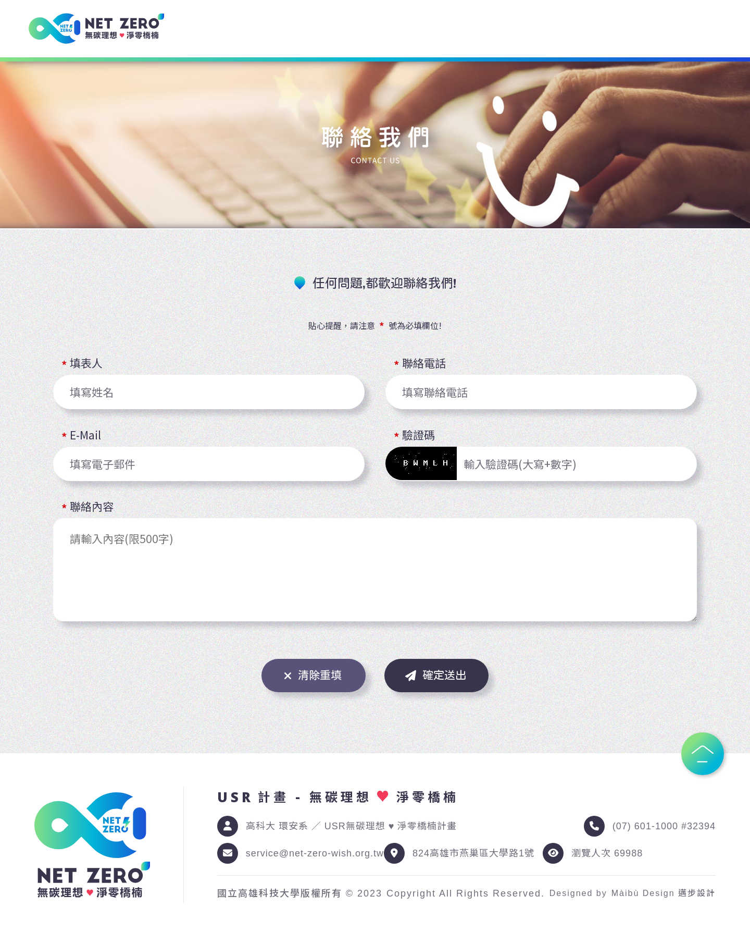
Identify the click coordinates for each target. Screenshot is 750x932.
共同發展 (612, 28)
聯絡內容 (92, 507)
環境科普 (521, 28)
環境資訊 (429, 28)
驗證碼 (418, 436)
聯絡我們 (704, 28)
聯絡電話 (424, 364)
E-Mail (85, 436)
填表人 (86, 364)
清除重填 (313, 675)
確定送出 (435, 675)
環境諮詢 (337, 28)
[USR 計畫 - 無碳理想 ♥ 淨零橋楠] (96, 28)
